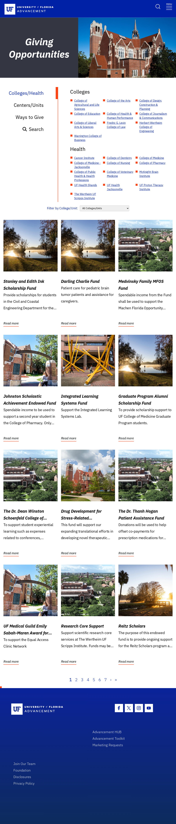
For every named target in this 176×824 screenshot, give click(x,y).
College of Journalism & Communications (153, 116)
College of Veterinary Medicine (120, 174)
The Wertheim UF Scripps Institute (85, 196)
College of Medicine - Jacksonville (87, 165)
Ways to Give (30, 117)
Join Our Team (24, 763)
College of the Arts (118, 100)
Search (33, 129)
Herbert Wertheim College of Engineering (150, 127)
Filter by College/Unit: (62, 208)
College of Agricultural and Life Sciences (86, 105)
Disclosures (22, 776)
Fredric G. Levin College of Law (116, 125)
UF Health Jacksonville (115, 187)
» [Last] (116, 679)
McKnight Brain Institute (148, 174)
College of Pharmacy (152, 163)
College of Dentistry (119, 158)
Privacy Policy (24, 783)
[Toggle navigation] (169, 6)
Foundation (22, 770)
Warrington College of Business (88, 138)
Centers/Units (29, 105)
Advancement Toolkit (108, 738)
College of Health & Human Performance (120, 116)
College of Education (87, 113)
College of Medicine (151, 158)
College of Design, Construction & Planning (150, 105)
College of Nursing (118, 163)
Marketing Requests (107, 745)
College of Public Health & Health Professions (85, 176)
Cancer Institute (84, 158)
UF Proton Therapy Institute (151, 187)
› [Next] (110, 679)
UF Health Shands (85, 185)
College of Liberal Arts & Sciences (85, 125)
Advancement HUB (107, 732)
